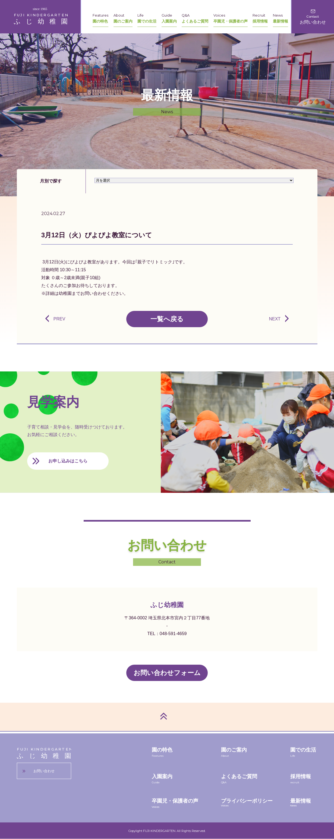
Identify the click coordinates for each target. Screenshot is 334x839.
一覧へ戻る (167, 319)
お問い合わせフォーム (167, 672)
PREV (59, 319)
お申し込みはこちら (67, 461)
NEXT (275, 319)
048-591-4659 (173, 633)
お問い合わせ (44, 771)
